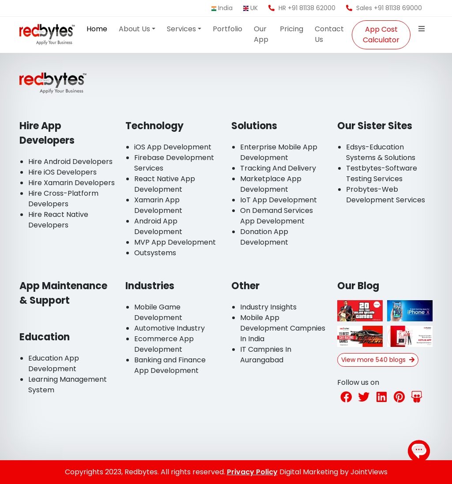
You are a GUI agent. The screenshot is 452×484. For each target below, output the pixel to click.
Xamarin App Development (158, 205)
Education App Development (53, 363)
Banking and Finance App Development (170, 365)
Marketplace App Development (270, 184)
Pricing (291, 29)
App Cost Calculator (381, 34)
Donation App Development (264, 237)
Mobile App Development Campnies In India (282, 328)
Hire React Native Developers (58, 219)
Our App (261, 34)
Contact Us (329, 34)
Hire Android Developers (70, 161)
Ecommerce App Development (164, 344)
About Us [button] (134, 29)
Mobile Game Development (158, 312)
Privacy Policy (252, 472)
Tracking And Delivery (278, 168)
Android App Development (158, 226)
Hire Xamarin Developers (71, 183)
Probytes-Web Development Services (385, 194)
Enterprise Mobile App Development (278, 152)
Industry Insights (268, 307)
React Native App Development (164, 184)
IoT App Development (278, 200)
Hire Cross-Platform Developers (63, 198)
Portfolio (227, 29)
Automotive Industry (169, 328)
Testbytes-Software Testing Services (381, 173)
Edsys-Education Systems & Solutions (380, 152)
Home (97, 29)
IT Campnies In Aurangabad (265, 354)
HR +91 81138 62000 (301, 8)
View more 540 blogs (377, 359)
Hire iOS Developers (62, 172)
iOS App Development (172, 147)
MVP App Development (175, 242)
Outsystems (155, 253)
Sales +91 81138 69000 (384, 8)
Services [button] (181, 29)
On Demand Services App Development (276, 215)
